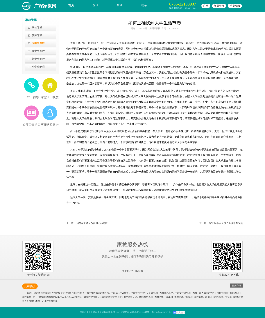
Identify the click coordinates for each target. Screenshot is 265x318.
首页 (71, 5)
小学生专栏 (38, 67)
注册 (205, 5)
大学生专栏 (38, 43)
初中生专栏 (38, 59)
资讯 (95, 5)
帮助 (120, 5)
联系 (144, 5)
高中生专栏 (38, 51)
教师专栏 (37, 35)
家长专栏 (37, 27)
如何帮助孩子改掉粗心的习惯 (92, 223)
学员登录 (235, 5)
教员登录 (219, 5)
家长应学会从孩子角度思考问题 (226, 223)
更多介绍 (236, 285)
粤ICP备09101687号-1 (162, 312)
